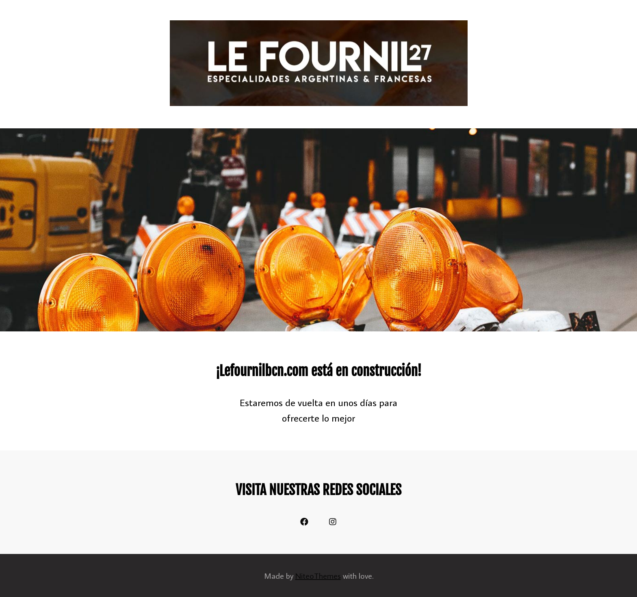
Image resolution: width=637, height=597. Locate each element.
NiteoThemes (318, 575)
